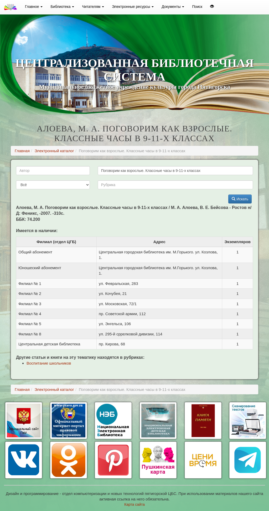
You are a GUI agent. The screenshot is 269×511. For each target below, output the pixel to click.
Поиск (197, 6)
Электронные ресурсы (133, 6)
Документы (173, 6)
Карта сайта (134, 504)
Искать (240, 199)
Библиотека (62, 6)
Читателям (93, 6)
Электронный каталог (54, 151)
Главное (34, 6)
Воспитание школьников (49, 363)
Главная (22, 151)
